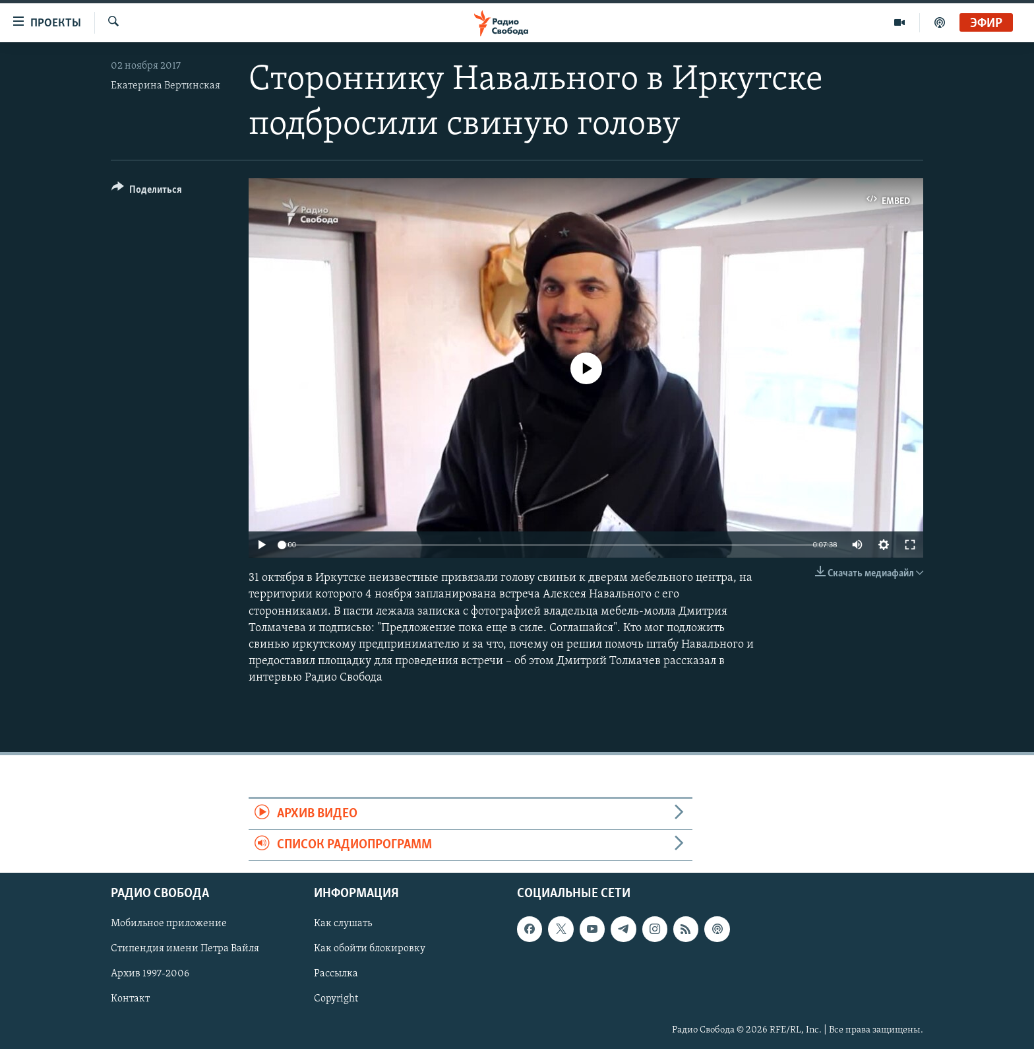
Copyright (336, 999)
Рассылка (336, 974)
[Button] (146, 191)
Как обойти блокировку (369, 949)
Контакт (130, 999)
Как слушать (343, 924)
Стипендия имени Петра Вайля (185, 949)
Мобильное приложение (169, 924)
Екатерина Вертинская (165, 86)
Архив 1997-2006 (150, 974)
